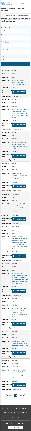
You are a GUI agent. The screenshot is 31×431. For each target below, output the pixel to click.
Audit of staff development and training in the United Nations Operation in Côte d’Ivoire (19, 145)
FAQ (5, 412)
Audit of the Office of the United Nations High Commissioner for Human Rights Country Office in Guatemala (19, 208)
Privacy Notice (22, 412)
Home (2, 15)
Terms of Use (15, 417)
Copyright (24, 408)
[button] (19, 92)
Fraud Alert (12, 412)
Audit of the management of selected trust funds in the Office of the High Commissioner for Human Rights (20, 312)
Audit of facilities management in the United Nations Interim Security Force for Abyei (19, 176)
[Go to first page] (7, 395)
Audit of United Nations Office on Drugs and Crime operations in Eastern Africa (20, 343)
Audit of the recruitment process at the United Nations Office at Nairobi (19, 82)
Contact (15, 408)
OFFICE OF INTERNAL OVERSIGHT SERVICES (12, 9)
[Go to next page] (20, 395)
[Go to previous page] (10, 395)
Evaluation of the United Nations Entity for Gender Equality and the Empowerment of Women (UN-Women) (19, 374)
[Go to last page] (23, 395)
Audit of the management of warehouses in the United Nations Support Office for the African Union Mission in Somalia (20, 113)
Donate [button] (15, 427)
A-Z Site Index (6, 408)
